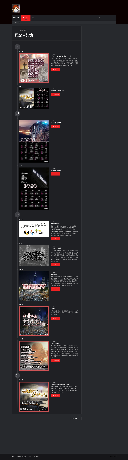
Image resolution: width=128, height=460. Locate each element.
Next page (76, 418)
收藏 (33, 18)
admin (54, 54)
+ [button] (120, 456)
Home (17, 30)
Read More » (56, 69)
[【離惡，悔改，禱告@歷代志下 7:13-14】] (34, 68)
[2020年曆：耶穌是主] (34, 188)
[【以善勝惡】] (34, 321)
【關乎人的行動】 (55, 343)
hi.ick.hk (36, 456)
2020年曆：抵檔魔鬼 (56, 123)
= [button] (124, 456)
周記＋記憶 (25, 18)
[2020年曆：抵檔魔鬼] (34, 141)
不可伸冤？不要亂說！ (56, 248)
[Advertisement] (64, 436)
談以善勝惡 (54, 274)
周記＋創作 (16, 18)
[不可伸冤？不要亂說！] (34, 255)
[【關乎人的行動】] (34, 356)
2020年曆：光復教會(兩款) (57, 90)
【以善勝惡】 (54, 309)
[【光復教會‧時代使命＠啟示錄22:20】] (34, 397)
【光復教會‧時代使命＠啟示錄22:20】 (60, 384)
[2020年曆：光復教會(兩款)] (34, 98)
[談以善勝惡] (34, 286)
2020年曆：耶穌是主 (56, 170)
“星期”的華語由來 (55, 223)
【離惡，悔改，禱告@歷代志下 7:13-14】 (61, 56)
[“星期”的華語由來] (34, 229)
